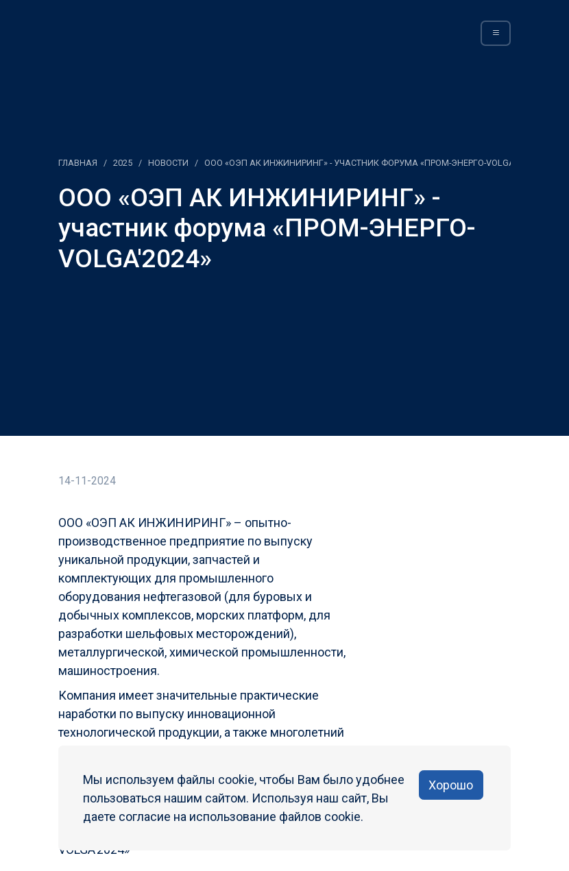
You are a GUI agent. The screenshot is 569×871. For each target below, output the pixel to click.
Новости (168, 163)
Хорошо (450, 785)
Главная (77, 163)
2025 (122, 163)
